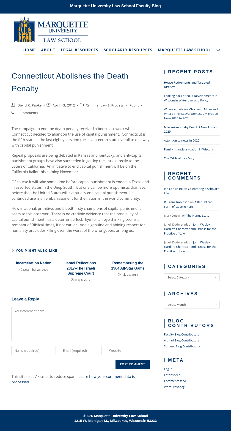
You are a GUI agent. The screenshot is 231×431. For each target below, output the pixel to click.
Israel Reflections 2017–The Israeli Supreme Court (81, 268)
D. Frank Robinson (176, 202)
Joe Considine (173, 189)
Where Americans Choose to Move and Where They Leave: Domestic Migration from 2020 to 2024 (191, 113)
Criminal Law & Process (105, 105)
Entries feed (172, 375)
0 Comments (28, 113)
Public (134, 105)
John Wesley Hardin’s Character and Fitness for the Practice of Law (190, 228)
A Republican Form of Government (188, 204)
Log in (168, 369)
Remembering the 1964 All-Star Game (127, 265)
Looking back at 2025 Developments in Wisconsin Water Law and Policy (190, 98)
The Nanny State (197, 215)
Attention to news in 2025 (181, 140)
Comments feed (175, 381)
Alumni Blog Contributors (181, 340)
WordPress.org (174, 387)
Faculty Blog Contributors (181, 334)
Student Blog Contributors (182, 346)
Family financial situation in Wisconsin (190, 149)
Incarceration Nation (34, 263)
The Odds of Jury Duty (179, 158)
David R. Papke (30, 105)
